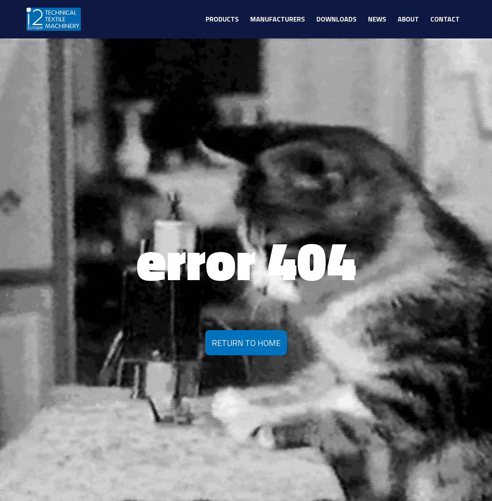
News (377, 19)
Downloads (336, 19)
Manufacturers (277, 19)
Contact (445, 19)
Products (222, 19)
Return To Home (246, 342)
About (408, 19)
